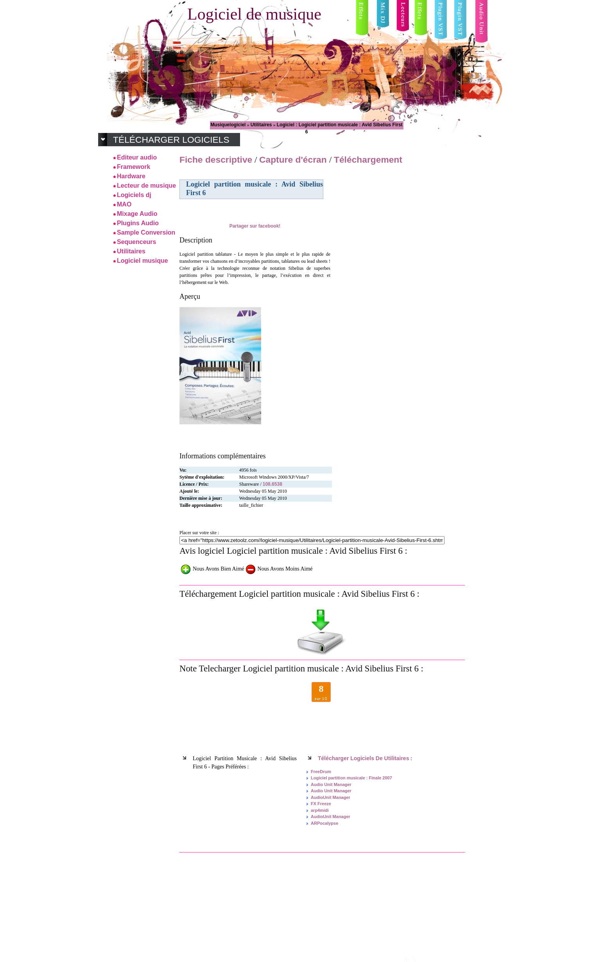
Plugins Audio (138, 223)
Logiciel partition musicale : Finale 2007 (351, 777)
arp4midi (320, 810)
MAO (124, 204)
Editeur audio (137, 157)
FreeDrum (321, 771)
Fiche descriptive (215, 159)
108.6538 (272, 484)
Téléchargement (368, 159)
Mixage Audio (137, 213)
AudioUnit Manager (330, 797)
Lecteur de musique (146, 185)
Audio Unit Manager (331, 784)
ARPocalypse (324, 823)
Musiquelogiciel (228, 124)
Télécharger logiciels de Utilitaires (363, 758)
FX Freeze (321, 803)
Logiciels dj (134, 195)
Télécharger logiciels (171, 140)
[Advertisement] (397, 222)
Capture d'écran (294, 159)
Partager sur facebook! (255, 226)
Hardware (131, 176)
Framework (133, 166)
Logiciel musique (142, 260)
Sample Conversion (146, 232)
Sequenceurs (136, 242)
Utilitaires (262, 124)
